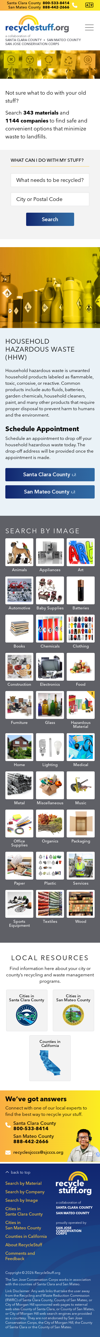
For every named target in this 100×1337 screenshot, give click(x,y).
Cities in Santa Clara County (24, 1211)
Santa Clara (50, 474)
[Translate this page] (89, 5)
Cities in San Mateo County (23, 1225)
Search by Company (25, 1191)
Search (50, 219)
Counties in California (26, 1236)
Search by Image (21, 1200)
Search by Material (23, 1183)
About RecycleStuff (23, 1244)
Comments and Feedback (20, 1256)
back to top (20, 1172)
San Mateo (50, 491)
